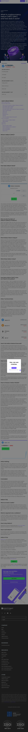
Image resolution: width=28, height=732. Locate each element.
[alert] (14, 366)
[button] (14, 369)
